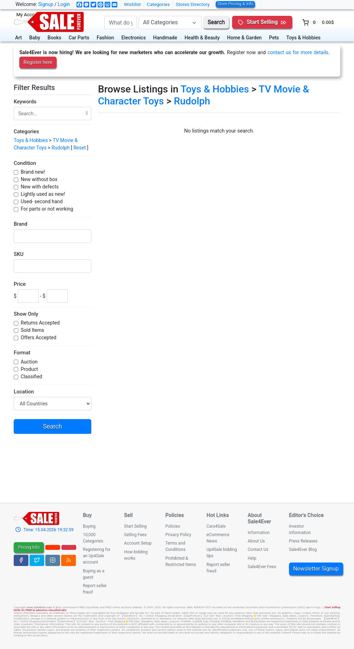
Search (216, 22)
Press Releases (303, 541)
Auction (29, 362)
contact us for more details (298, 52)
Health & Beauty (201, 37)
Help (252, 558)
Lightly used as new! (43, 194)
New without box (39, 179)
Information (258, 532)
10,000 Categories (93, 538)
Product (29, 369)
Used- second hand (42, 201)
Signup (45, 4)
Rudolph (61, 147)
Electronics (134, 37)
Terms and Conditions (175, 546)
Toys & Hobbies (303, 37)
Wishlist (132, 4)
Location (24, 391)
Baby (34, 37)
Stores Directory (192, 4)
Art (18, 37)
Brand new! (33, 172)
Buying (89, 526)
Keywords (25, 101)
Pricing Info (28, 547)
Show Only (26, 314)
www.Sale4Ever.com (39, 607)
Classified (31, 376)
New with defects (40, 186)
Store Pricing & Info (235, 3)
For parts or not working (47, 209)
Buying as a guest (93, 574)
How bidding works (136, 555)
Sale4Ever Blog (303, 549)
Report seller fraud (94, 589)
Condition (25, 163)
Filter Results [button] (37, 87)
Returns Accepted (40, 323)
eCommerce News (217, 538)
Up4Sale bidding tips (221, 552)
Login (64, 4)
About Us (256, 541)
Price (20, 284)
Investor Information (300, 529)
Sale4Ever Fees (262, 566)
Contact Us (258, 549)
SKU (19, 254)
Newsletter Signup (316, 568)
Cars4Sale (215, 526)
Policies (172, 526)
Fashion (105, 37)
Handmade (165, 37)
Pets (274, 37)
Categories (158, 4)
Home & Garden (244, 37)
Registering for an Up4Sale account (96, 556)
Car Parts (79, 37)
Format (22, 352)
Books (54, 37)
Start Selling (135, 526)
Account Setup (137, 543)
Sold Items (32, 330)
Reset (79, 147)
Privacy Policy (178, 534)
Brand (20, 224)
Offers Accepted (38, 337)
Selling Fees (135, 534)
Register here (38, 62)
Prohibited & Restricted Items (180, 561)
